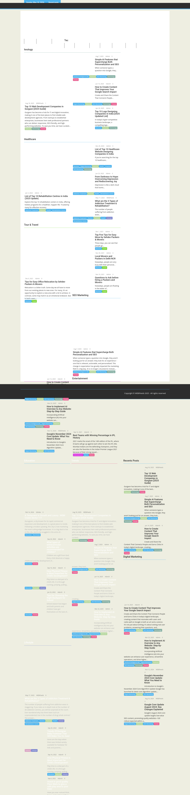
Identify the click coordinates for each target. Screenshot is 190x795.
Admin (107, 56)
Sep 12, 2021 (77, 432)
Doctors (42, 715)
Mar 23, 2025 (51, 403)
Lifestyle (42, 585)
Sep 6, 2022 (51, 773)
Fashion (27, 745)
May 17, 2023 (29, 690)
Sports (86, 455)
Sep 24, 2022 (50, 539)
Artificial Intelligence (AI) (81, 76)
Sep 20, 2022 (51, 723)
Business (98, 128)
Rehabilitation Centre (32, 718)
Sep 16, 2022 (50, 565)
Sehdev (38, 512)
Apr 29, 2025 (99, 108)
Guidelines (143, 46)
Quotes (130, 46)
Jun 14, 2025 (99, 84)
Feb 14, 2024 (29, 512)
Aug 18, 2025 (29, 103)
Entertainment (78, 455)
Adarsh (108, 84)
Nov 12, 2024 (51, 431)
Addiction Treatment (31, 715)
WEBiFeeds (40, 103)
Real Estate (36, 535)
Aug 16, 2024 (148, 699)
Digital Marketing (79, 104)
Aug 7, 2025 (99, 56)
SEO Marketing (101, 76)
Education (28, 535)
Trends (43, 129)
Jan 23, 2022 (50, 589)
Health (55, 715)
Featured (28, 129)
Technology (36, 129)
